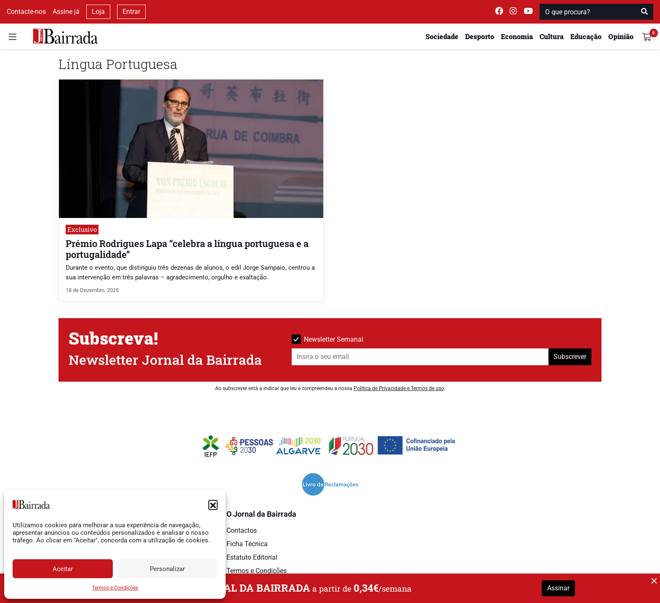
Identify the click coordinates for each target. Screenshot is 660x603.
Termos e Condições (115, 588)
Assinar (558, 588)
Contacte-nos (26, 12)
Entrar (131, 12)
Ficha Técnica (247, 544)
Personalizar (167, 569)
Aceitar (63, 569)
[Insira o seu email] (420, 356)
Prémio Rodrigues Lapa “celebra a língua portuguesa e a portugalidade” (187, 248)
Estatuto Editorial (251, 557)
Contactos (241, 530)
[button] (213, 504)
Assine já (66, 12)
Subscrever (570, 357)
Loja (98, 12)
